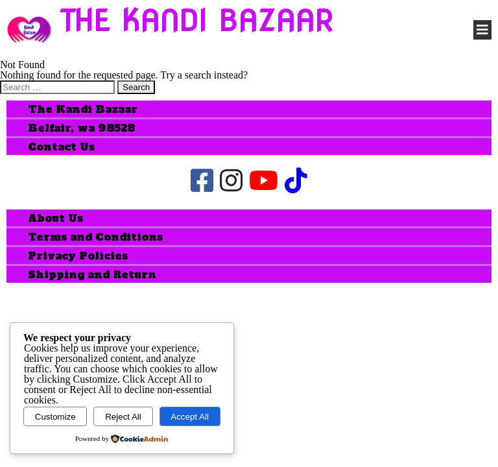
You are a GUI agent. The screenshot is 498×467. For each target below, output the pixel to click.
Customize (55, 417)
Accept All (190, 417)
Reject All (123, 417)
